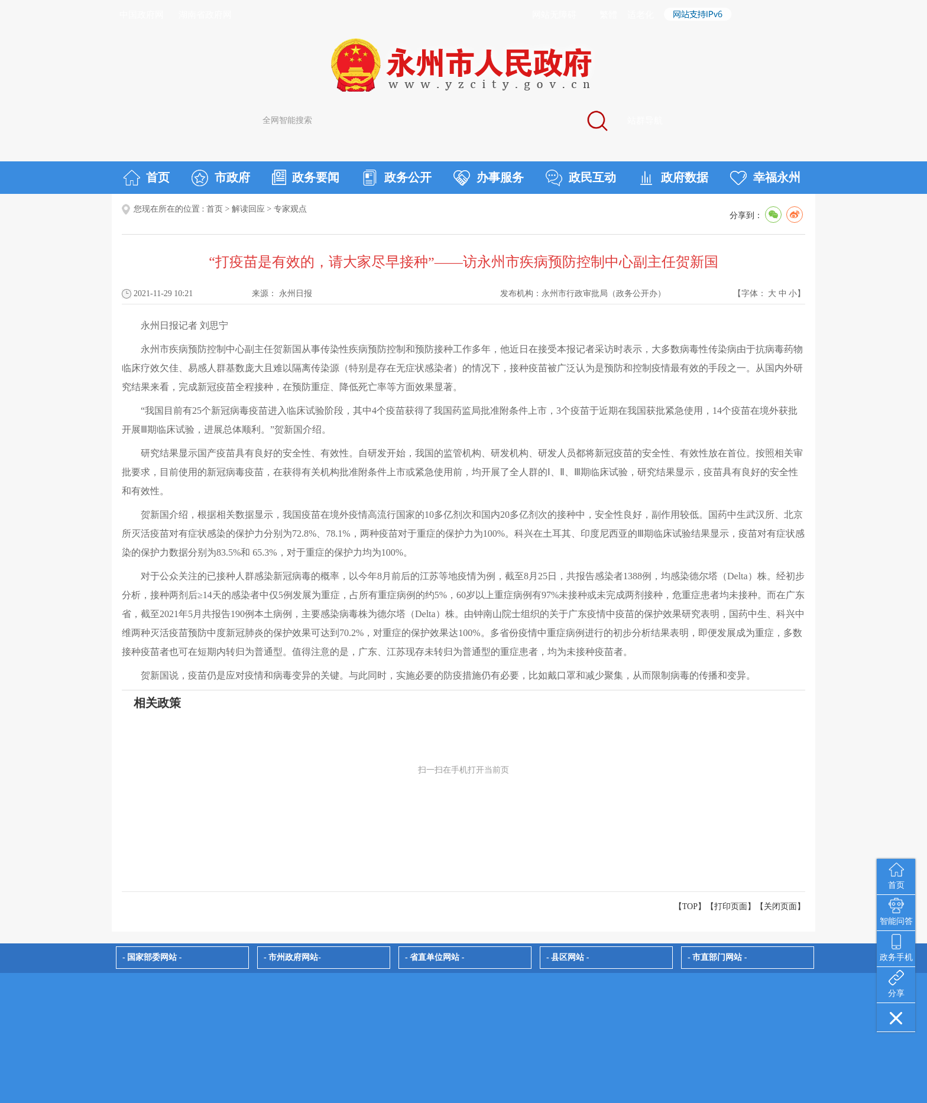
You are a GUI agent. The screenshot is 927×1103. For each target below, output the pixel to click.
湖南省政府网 (205, 15)
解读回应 (248, 209)
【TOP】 (690, 906)
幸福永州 (765, 178)
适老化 (640, 15)
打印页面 (730, 906)
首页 (146, 178)
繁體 (608, 15)
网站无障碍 (554, 15)
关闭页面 (780, 906)
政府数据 (673, 178)
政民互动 (581, 178)
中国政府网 (141, 15)
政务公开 (396, 178)
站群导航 (645, 120)
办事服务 (488, 178)
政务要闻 (305, 177)
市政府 (221, 178)
